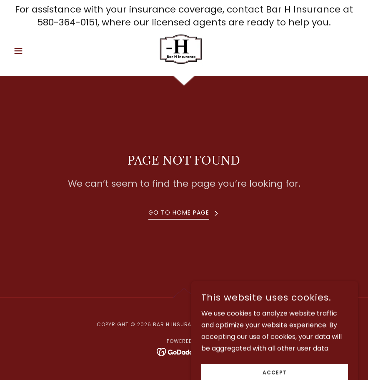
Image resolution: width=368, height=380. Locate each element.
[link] (184, 49)
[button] (36, 50)
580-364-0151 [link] (67, 22)
